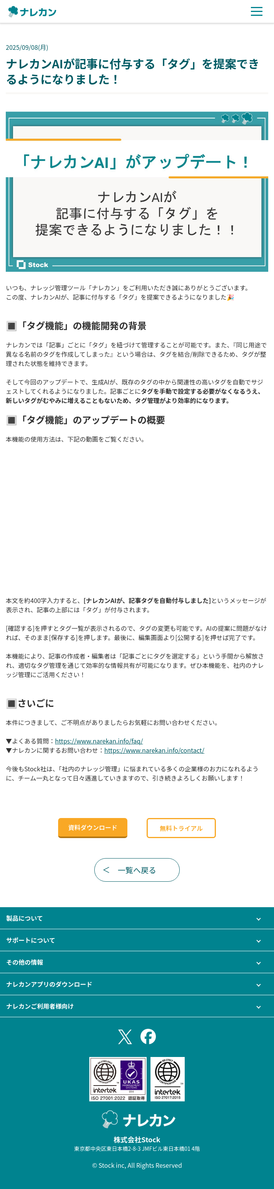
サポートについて (30, 940)
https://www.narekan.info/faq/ (99, 740)
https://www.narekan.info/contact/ (154, 750)
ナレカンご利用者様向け (40, 1006)
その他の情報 (24, 962)
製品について (24, 918)
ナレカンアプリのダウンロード (49, 984)
